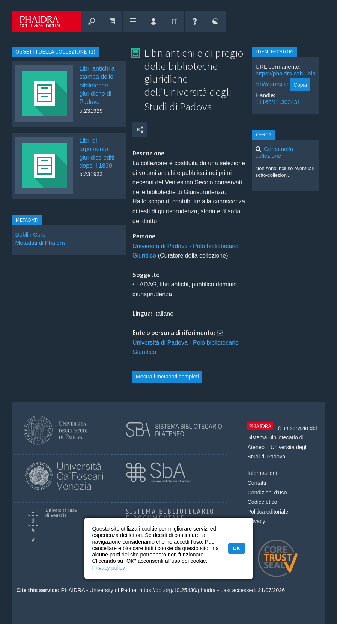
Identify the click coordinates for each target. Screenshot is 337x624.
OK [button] (236, 548)
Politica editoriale (267, 512)
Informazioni (262, 473)
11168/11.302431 (278, 102)
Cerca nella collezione (274, 152)
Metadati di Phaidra (40, 243)
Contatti (256, 483)
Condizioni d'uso (267, 493)
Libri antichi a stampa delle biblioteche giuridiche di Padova (96, 85)
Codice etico (262, 502)
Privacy (256, 521)
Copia (300, 85)
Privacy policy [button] (108, 568)
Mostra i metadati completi (167, 377)
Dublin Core (30, 234)
